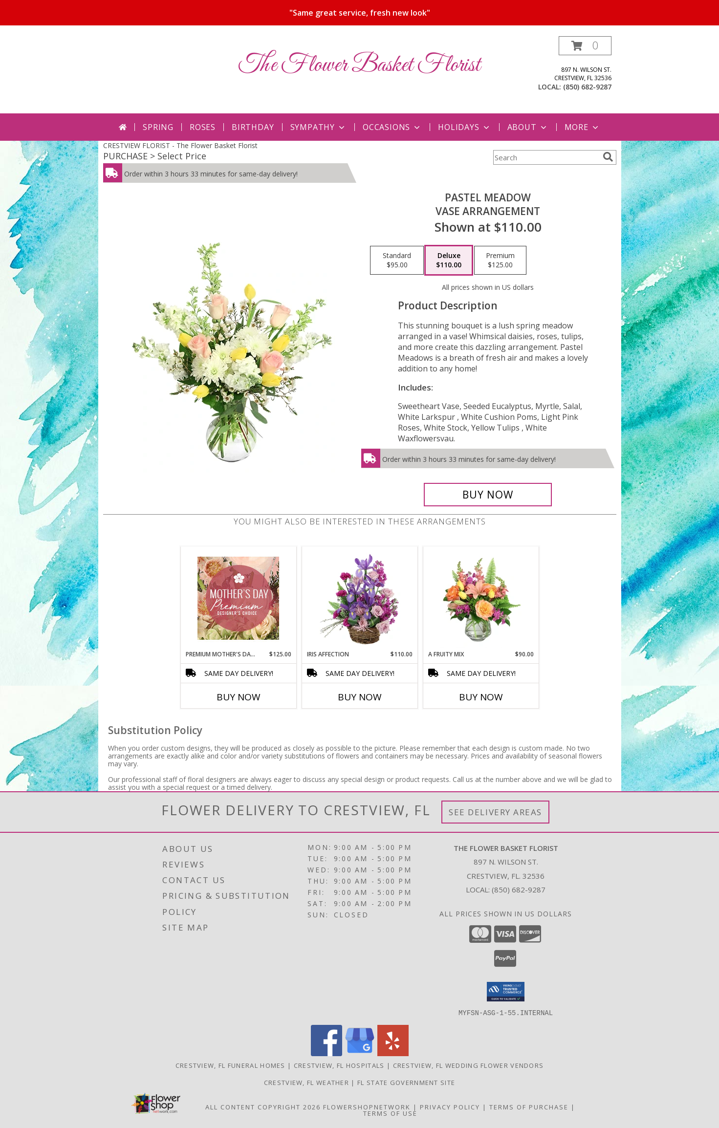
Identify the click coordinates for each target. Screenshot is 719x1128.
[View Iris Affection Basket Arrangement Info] (359, 598)
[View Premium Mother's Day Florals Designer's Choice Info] (238, 598)
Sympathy (318, 127)
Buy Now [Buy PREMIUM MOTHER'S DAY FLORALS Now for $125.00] (239, 697)
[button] (585, 45)
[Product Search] (546, 157)
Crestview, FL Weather (306, 1082)
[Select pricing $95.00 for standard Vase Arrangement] (396, 260)
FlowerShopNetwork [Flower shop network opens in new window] (367, 1106)
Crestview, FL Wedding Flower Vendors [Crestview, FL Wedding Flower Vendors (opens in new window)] (468, 1065)
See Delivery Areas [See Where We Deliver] (495, 812)
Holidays (464, 127)
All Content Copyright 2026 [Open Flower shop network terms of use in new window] (263, 1106)
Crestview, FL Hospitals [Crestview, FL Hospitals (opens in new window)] (339, 1065)
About (527, 127)
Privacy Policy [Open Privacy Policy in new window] (450, 1106)
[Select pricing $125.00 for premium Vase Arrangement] (500, 260)
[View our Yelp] (393, 1053)
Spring (158, 127)
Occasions (392, 127)
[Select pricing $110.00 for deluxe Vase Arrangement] (449, 260)
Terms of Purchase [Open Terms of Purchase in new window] (528, 1106)
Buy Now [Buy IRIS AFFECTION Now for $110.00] (360, 697)
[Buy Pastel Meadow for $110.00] (488, 494)
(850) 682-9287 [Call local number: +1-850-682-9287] (587, 86)
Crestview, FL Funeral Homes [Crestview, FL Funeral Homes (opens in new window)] (230, 1065)
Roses (203, 127)
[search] (608, 157)
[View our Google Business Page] (359, 1053)
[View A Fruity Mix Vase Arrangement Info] (481, 598)
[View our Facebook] (326, 1053)
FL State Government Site (406, 1082)
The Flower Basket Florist (359, 65)
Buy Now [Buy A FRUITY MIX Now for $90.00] (481, 697)
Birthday (253, 127)
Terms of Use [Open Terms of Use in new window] (390, 1112)
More (582, 127)
